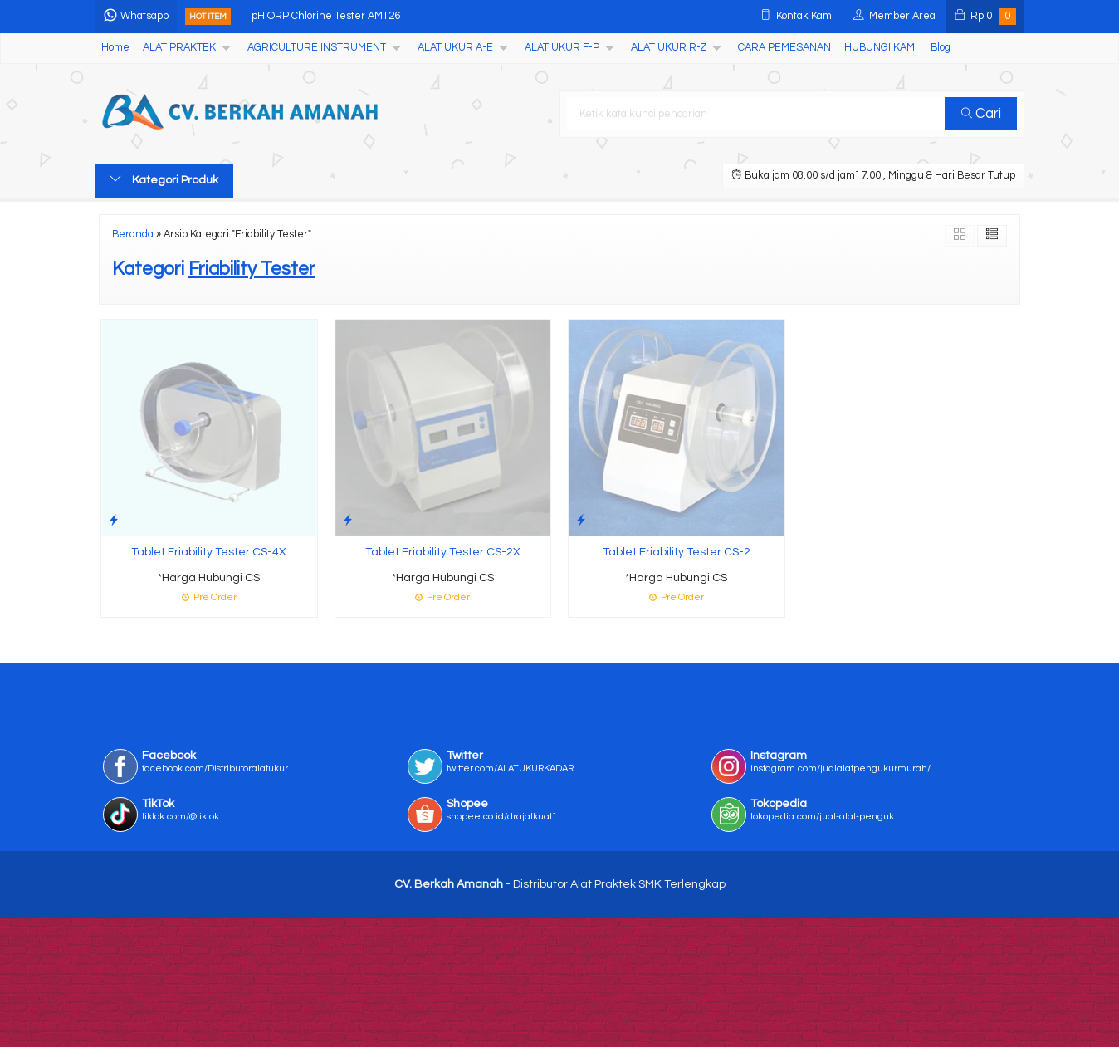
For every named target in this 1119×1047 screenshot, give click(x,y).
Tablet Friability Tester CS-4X (208, 552)
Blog (940, 47)
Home (115, 47)
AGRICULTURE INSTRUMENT (316, 47)
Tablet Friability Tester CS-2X (442, 552)
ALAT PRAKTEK (179, 47)
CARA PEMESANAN (784, 47)
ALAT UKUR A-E (455, 47)
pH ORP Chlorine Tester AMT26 (326, 16)
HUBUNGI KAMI (880, 47)
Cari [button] (981, 113)
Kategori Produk (164, 179)
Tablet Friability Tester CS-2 (676, 552)
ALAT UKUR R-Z (668, 47)
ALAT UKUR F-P (562, 47)
